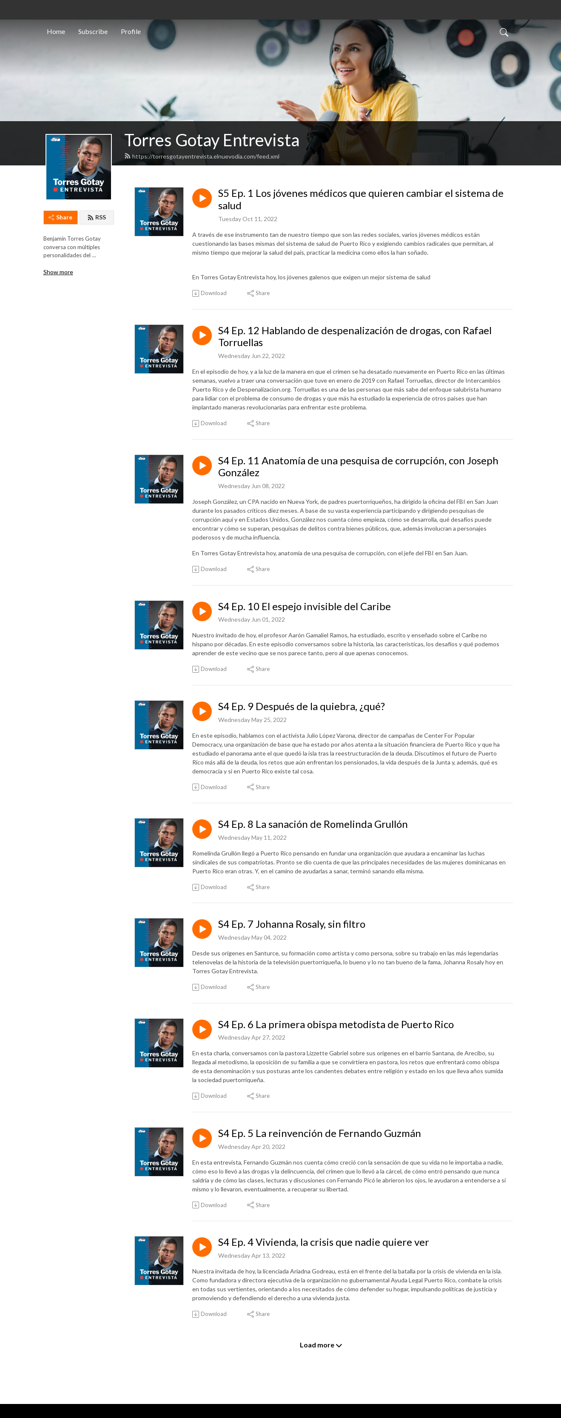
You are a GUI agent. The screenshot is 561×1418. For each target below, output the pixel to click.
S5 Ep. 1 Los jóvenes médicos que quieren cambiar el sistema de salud (361, 199)
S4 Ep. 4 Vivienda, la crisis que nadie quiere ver (323, 1242)
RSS (96, 217)
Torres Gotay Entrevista (211, 140)
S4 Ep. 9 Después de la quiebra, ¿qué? (301, 706)
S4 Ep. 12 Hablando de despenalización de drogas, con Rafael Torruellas (355, 336)
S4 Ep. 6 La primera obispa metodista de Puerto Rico (336, 1024)
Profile (131, 31)
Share (60, 217)
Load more (321, 1345)
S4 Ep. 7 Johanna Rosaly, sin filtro (291, 924)
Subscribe (93, 31)
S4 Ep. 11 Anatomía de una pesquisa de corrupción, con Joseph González (358, 467)
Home (56, 31)
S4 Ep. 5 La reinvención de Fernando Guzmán (319, 1133)
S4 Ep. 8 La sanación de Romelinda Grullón (313, 824)
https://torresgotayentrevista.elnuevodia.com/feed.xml (201, 156)
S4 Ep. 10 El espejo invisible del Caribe (304, 606)
